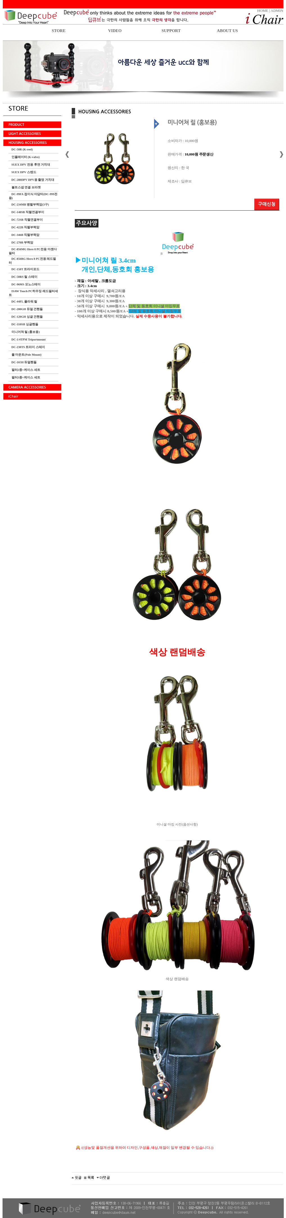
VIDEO (114, 30)
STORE (59, 30)
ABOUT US (227, 30)
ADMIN (277, 10)
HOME (262, 10)
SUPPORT (171, 30)
